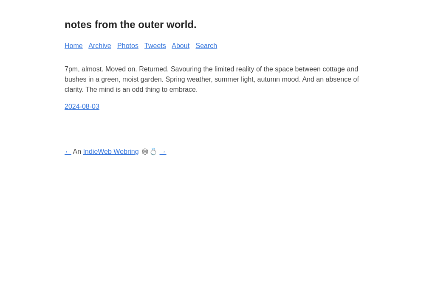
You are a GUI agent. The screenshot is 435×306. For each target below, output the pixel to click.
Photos (127, 45)
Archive (99, 45)
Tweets (155, 45)
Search (207, 45)
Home (74, 45)
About (180, 45)
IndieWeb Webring (111, 151)
